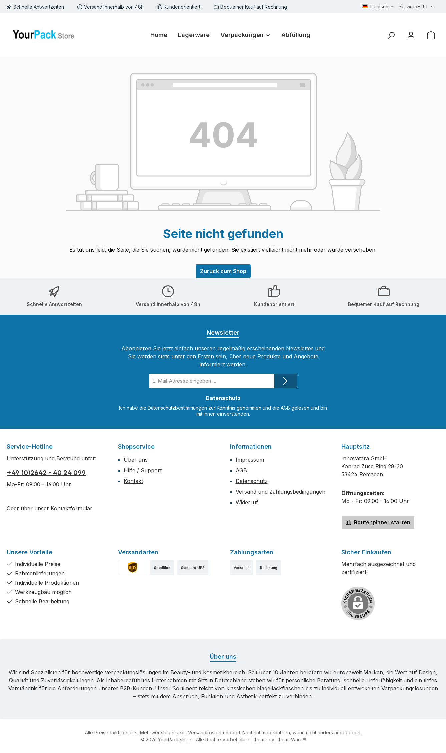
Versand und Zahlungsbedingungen (280, 491)
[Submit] (285, 381)
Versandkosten (204, 732)
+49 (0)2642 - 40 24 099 (46, 473)
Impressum (250, 459)
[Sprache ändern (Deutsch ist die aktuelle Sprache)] (378, 6)
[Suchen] (391, 35)
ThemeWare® (291, 739)
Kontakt (133, 481)
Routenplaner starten (378, 522)
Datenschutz (252, 481)
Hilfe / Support (143, 470)
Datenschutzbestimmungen (177, 408)
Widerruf (247, 502)
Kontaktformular (71, 508)
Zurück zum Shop (223, 271)
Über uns (136, 459)
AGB (285, 408)
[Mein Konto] (411, 35)
